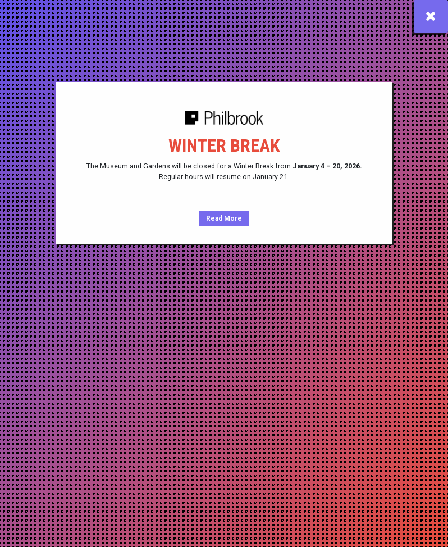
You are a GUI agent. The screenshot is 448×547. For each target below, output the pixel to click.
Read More (224, 218)
